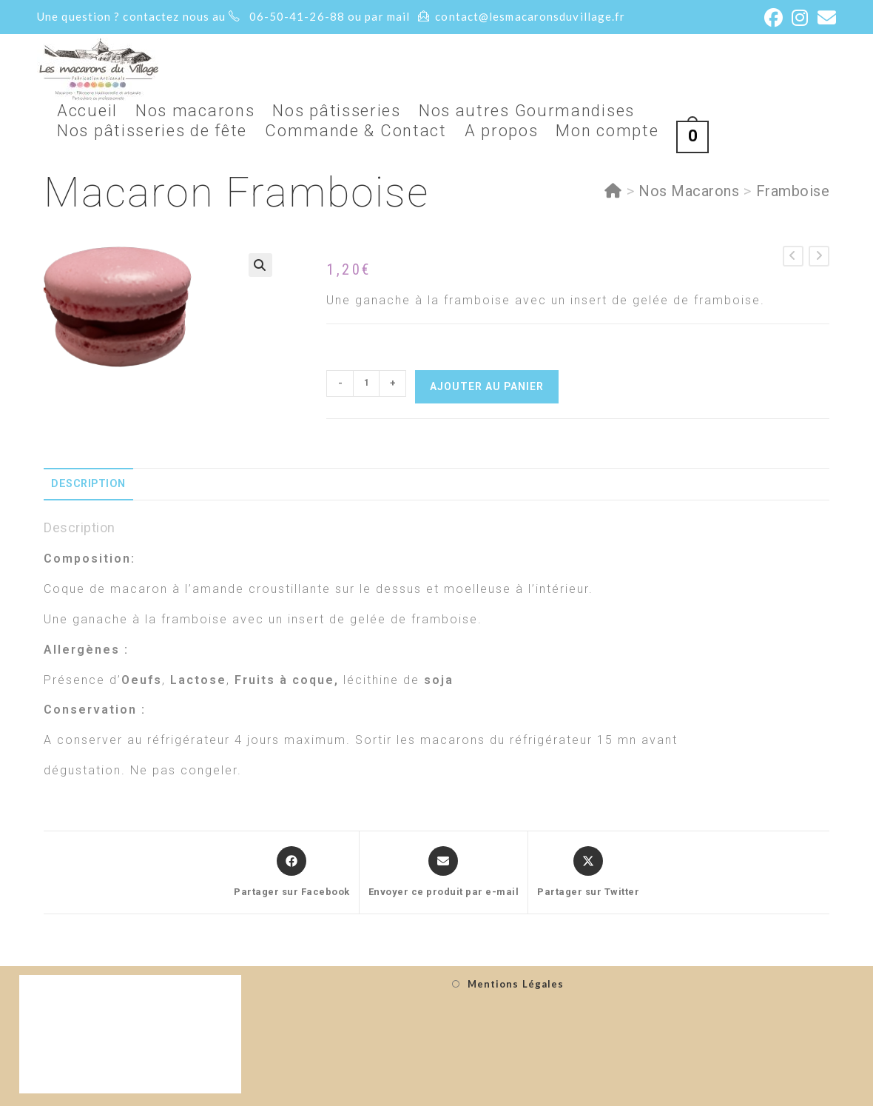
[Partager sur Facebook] (292, 872)
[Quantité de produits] (366, 383)
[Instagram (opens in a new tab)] (800, 18)
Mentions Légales (516, 984)
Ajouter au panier (487, 386)
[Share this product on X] (588, 872)
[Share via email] (443, 872)
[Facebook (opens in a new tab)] (774, 18)
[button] (260, 265)
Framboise (793, 191)
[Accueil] (613, 191)
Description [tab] (88, 483)
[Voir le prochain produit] (819, 256)
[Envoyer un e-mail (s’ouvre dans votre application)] (825, 18)
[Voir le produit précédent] (793, 256)
